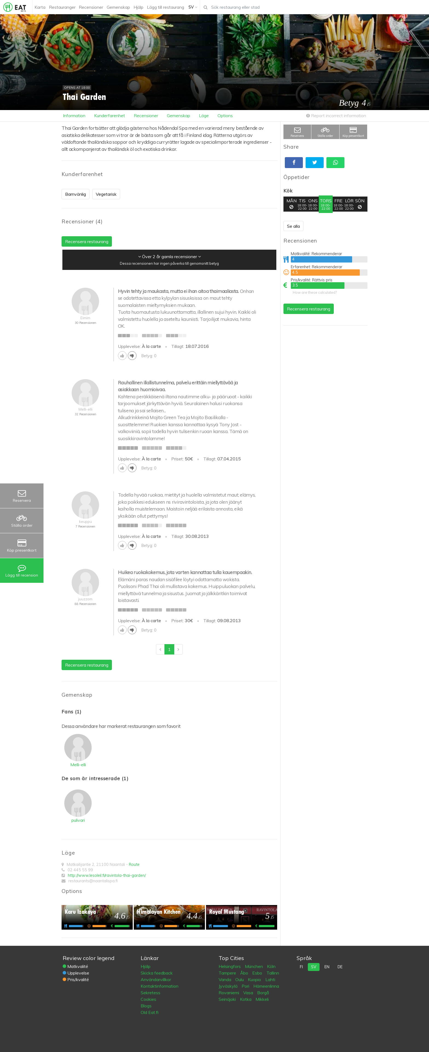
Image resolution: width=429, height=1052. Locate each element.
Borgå (263, 992)
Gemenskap (178, 115)
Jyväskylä (229, 986)
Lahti (270, 979)
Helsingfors (230, 966)
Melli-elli (78, 764)
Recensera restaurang (308, 309)
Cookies (148, 999)
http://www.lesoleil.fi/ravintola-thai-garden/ (107, 875)
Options (225, 115)
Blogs (146, 1005)
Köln (271, 966)
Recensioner (146, 115)
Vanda (225, 979)
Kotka (246, 999)
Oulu (240, 979)
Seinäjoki (228, 999)
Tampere (228, 973)
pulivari (78, 820)
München (254, 966)
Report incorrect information (336, 115)
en (326, 966)
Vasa (248, 992)
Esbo (257, 973)
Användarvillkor (156, 979)
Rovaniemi (229, 992)
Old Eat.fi (149, 1012)
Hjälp (145, 966)
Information (74, 115)
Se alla (293, 226)
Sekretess (150, 992)
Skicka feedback (157, 973)
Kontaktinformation (159, 986)
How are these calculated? (315, 292)
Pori (246, 986)
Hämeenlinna (266, 986)
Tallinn (272, 973)
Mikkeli (262, 999)
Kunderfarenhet (109, 115)
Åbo (244, 973)
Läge (204, 115)
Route (134, 864)
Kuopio (255, 979)
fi (301, 966)
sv (313, 966)
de (340, 966)
